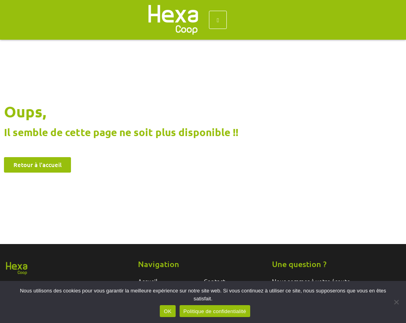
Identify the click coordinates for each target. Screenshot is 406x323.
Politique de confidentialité (215, 311)
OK (167, 311)
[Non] (396, 302)
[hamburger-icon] (218, 20)
